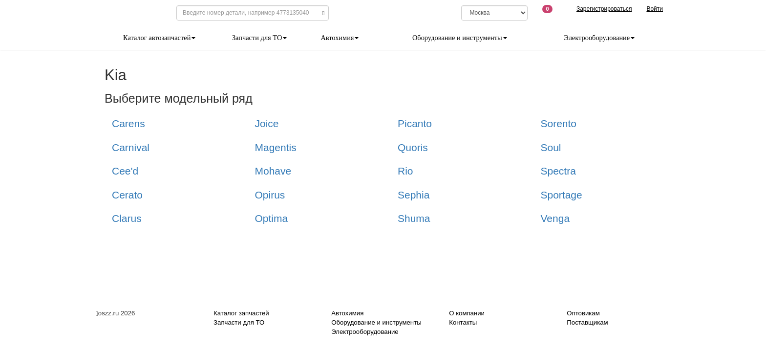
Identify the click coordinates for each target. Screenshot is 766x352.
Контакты (463, 322)
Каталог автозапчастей (159, 38)
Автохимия (339, 38)
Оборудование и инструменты (459, 38)
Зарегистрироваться (604, 8)
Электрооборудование (599, 38)
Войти (654, 8)
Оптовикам (583, 313)
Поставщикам (587, 322)
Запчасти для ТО (259, 38)
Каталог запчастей (241, 313)
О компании (467, 313)
